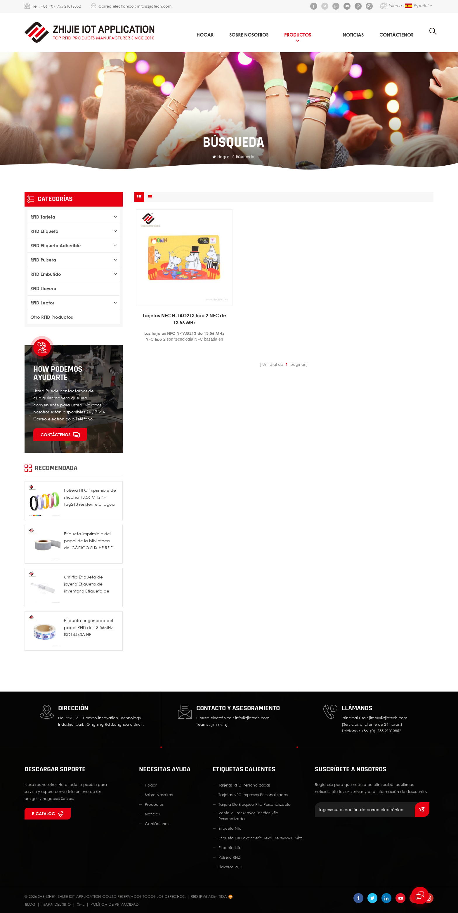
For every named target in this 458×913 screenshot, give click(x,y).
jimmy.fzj (219, 724)
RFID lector (42, 302)
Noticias (353, 35)
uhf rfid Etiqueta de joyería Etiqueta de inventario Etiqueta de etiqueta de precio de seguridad (86, 584)
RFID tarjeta (42, 216)
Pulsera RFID (229, 857)
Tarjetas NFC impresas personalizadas (253, 794)
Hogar (205, 35)
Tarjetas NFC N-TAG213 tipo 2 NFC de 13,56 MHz (184, 319)
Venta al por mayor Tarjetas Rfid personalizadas (248, 815)
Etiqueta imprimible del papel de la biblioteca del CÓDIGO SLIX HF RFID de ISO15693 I (88, 541)
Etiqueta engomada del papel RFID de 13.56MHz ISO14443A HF (88, 627)
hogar (151, 785)
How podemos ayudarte (57, 373)
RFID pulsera (43, 259)
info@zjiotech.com (154, 6)
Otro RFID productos (51, 317)
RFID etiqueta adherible (55, 245)
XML (80, 904)
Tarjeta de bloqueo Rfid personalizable (254, 804)
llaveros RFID (230, 867)
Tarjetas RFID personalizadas (244, 785)
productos (154, 804)
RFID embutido (45, 274)
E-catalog (43, 813)
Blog (30, 904)
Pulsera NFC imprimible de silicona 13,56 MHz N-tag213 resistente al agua (90, 497)
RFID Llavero (43, 288)
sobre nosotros (248, 35)
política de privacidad (115, 904)
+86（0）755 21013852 (61, 6)
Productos (297, 35)
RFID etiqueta (44, 231)
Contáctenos (396, 35)
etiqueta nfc (229, 828)
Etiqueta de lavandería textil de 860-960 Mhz (260, 838)
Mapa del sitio (56, 904)
